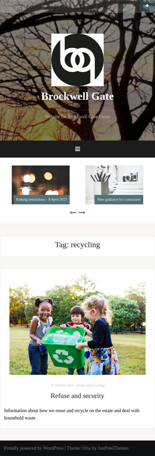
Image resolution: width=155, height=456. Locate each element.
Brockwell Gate (77, 96)
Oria (86, 448)
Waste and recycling (90, 385)
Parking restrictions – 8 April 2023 (41, 199)
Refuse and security (77, 396)
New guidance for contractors (119, 199)
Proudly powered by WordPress (34, 448)
